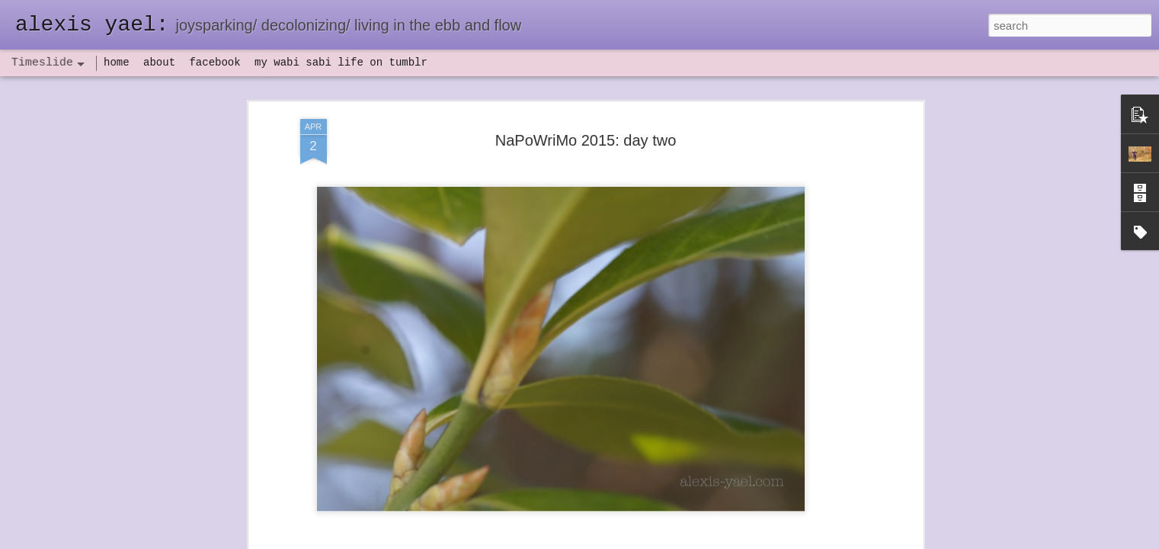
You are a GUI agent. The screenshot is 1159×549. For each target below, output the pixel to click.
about (159, 62)
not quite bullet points (565, 528)
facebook (214, 62)
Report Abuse (671, 540)
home (117, 62)
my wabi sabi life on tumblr (341, 62)
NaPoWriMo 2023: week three (800, 525)
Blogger (627, 540)
